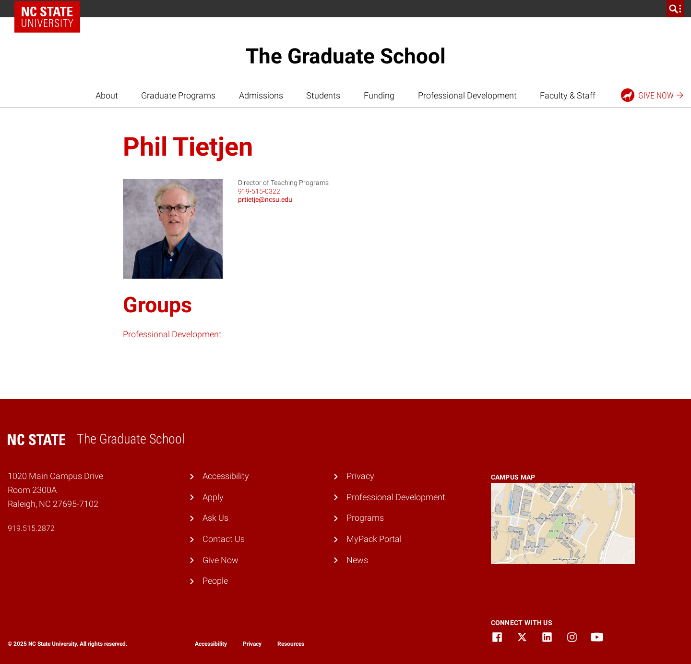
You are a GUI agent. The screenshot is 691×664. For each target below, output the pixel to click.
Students (323, 95)
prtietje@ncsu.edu (265, 199)
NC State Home (50, 8)
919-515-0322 (259, 191)
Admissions (261, 95)
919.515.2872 (31, 528)
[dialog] (662, 635)
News (357, 560)
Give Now (220, 560)
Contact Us (224, 539)
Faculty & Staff (568, 95)
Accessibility (226, 476)
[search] (675, 8)
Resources (290, 643)
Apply (213, 497)
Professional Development (467, 95)
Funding (379, 95)
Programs (365, 518)
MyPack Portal (374, 539)
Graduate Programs (178, 95)
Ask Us (215, 518)
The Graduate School (346, 56)
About (106, 95)
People (215, 581)
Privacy (360, 476)
